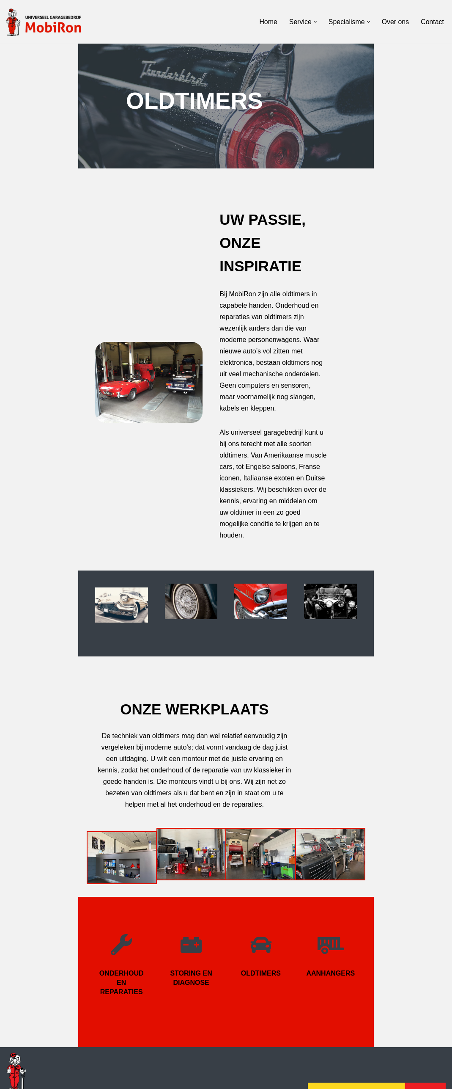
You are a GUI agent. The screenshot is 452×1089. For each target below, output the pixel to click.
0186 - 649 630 (29, 1040)
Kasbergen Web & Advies (89, 1078)
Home (268, 21)
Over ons (395, 21)
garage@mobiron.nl (36, 1052)
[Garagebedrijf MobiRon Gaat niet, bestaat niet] (48, 22)
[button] (314, 21)
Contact (432, 21)
